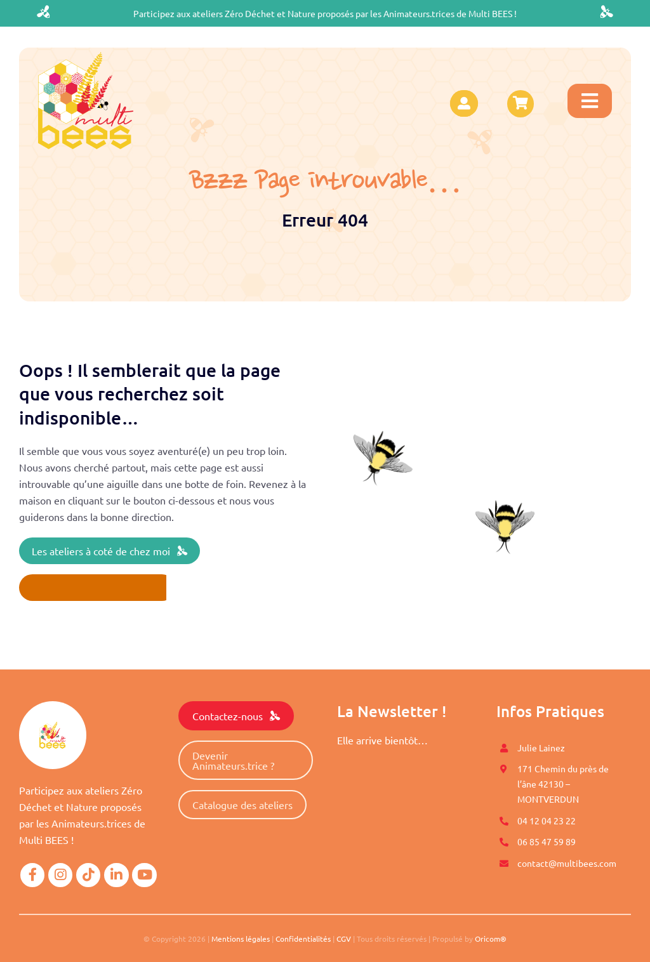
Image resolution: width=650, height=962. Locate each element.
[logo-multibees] (85, 57)
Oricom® (491, 938)
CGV (343, 938)
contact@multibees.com (566, 863)
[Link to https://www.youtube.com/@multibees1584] (144, 875)
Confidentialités (303, 938)
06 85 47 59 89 (546, 841)
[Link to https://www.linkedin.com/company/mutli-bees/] (116, 875)
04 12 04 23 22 (546, 820)
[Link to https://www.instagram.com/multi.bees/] (60, 875)
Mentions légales (240, 938)
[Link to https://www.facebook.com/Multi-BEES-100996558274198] (32, 875)
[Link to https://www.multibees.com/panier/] (520, 103)
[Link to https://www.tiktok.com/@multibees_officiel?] (88, 875)
